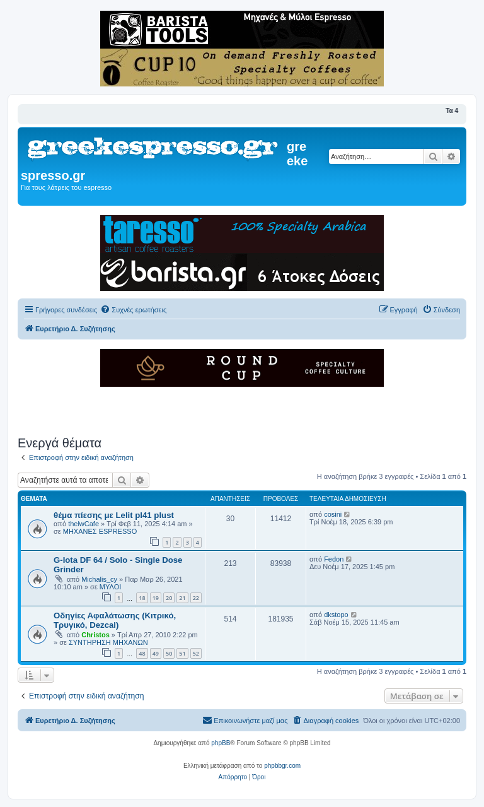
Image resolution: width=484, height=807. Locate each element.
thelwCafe (83, 523)
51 (182, 653)
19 (156, 598)
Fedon (333, 559)
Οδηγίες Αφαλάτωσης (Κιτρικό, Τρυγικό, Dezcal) (115, 620)
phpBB (220, 742)
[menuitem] (133, 309)
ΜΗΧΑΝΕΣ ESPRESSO (100, 531)
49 (156, 653)
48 (142, 653)
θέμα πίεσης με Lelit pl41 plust (114, 515)
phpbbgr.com (282, 765)
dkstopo (336, 614)
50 (169, 653)
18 (142, 598)
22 (196, 598)
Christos (95, 635)
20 (169, 598)
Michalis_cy (99, 579)
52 (196, 653)
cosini (333, 514)
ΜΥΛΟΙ (110, 587)
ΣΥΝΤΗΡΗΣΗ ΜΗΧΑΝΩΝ (108, 642)
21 (182, 598)
